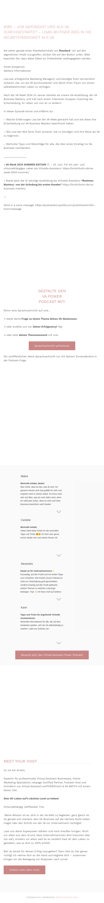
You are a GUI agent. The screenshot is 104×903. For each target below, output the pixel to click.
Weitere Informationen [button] (17, 70)
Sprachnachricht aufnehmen (52, 345)
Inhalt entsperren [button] (14, 66)
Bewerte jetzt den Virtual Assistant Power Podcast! (52, 655)
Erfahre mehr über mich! (24, 869)
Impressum (48, 897)
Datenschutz (34, 897)
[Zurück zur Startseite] (52, 7)
